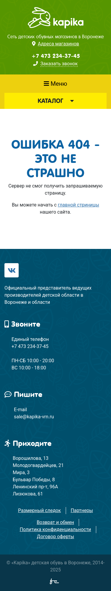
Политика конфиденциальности (55, 529)
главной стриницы (78, 205)
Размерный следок (39, 510)
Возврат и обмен (55, 522)
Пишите (23, 394)
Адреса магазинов (58, 44)
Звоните (22, 324)
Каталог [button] (56, 100)
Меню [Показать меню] (55, 83)
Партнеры (82, 510)
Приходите (28, 443)
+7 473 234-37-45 (55, 56)
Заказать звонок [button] (59, 63)
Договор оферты (55, 536)
